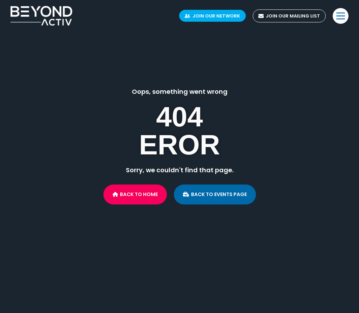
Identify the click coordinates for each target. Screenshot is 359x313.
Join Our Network (212, 16)
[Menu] (340, 16)
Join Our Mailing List (289, 16)
